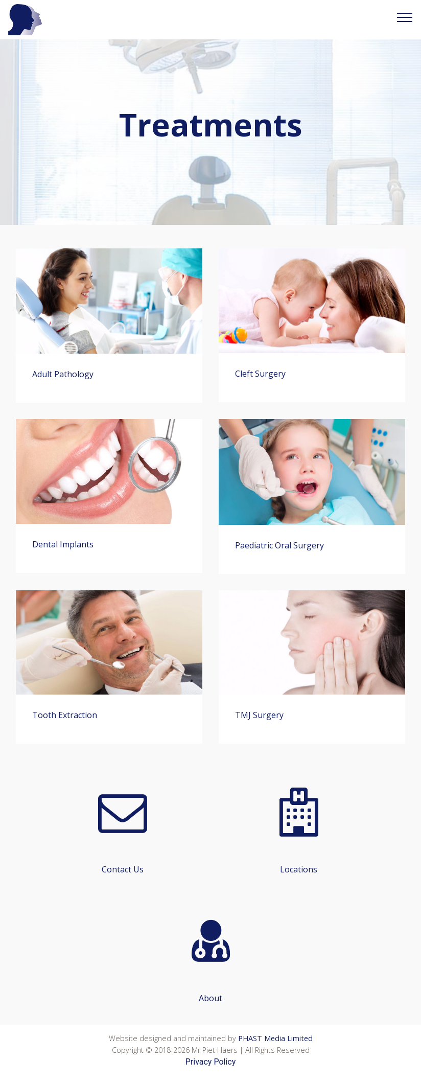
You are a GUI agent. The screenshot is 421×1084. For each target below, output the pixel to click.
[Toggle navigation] (405, 16)
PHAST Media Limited (275, 1038)
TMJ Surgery (259, 715)
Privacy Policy (210, 1062)
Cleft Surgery (260, 373)
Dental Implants (62, 544)
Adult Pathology (62, 374)
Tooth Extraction (64, 715)
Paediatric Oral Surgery (279, 545)
